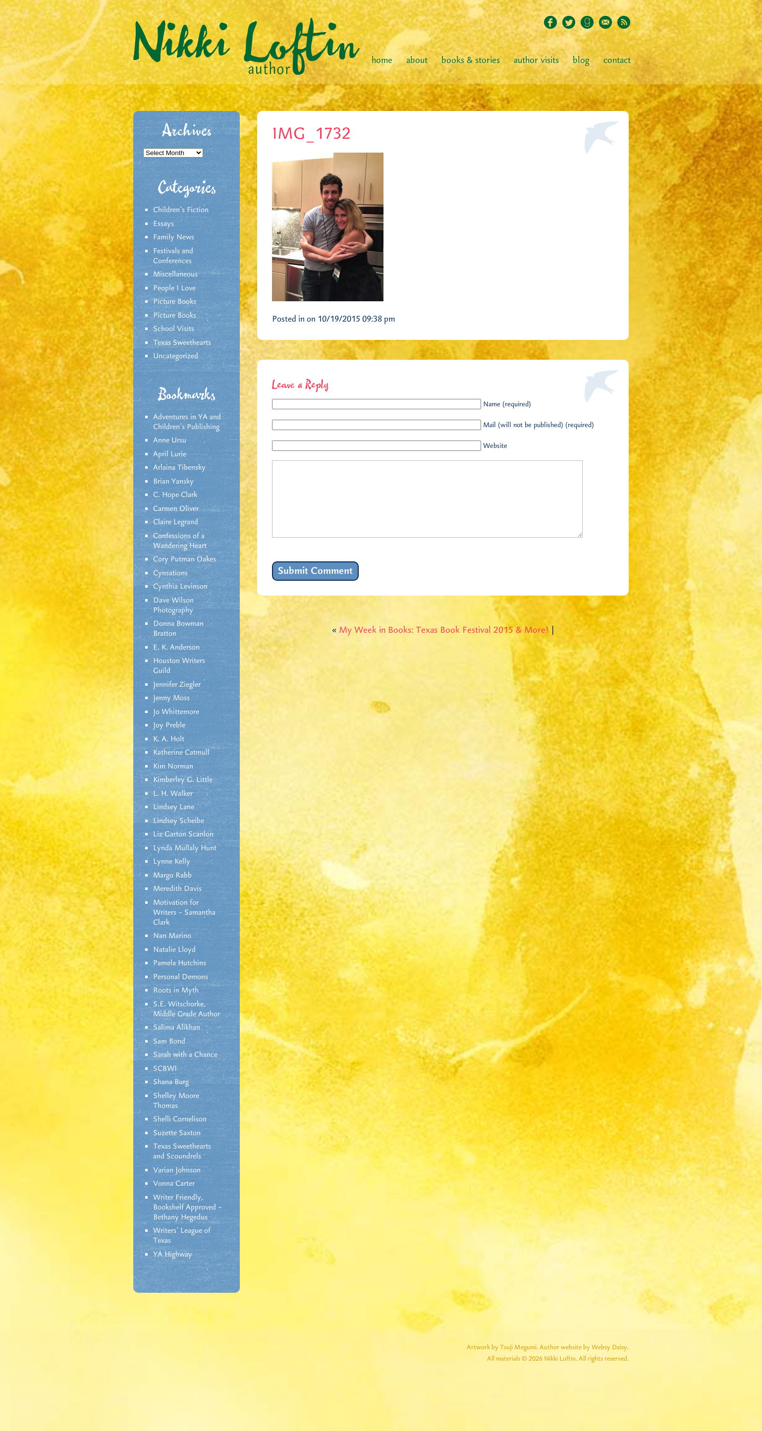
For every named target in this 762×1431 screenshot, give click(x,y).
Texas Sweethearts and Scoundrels (182, 1151)
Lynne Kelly (171, 862)
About (417, 60)
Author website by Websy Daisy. (584, 1347)
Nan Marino (172, 936)
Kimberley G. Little (183, 780)
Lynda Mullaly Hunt (185, 848)
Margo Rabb (172, 876)
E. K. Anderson (176, 648)
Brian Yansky (173, 482)
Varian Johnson (177, 1170)
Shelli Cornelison (180, 1119)
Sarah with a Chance (185, 1055)
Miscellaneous (175, 274)
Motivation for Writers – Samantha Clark (184, 913)
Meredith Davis (177, 889)
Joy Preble (169, 725)
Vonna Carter (174, 1184)
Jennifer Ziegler (177, 685)
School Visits (173, 329)
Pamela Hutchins (179, 963)
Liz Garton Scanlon (183, 834)
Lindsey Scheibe (178, 821)
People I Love (174, 288)
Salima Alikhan (176, 1028)
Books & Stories (470, 60)
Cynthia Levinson (180, 587)
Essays (163, 224)
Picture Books (174, 302)
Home (382, 60)
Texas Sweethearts (182, 343)
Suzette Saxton (177, 1133)
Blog (581, 60)
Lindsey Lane (173, 807)
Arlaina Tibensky (179, 468)
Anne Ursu (169, 440)
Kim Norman (173, 766)
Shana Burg (171, 1082)
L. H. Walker (173, 794)
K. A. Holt (168, 739)
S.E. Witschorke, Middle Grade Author (186, 1009)
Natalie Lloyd (174, 950)
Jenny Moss (171, 698)
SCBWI (165, 1069)
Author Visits (536, 60)
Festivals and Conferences (173, 256)
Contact (617, 60)
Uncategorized (175, 356)
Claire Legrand (175, 522)
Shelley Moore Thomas (176, 1101)
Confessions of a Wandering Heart (180, 541)
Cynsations (170, 573)
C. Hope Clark (175, 495)
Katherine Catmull (181, 753)
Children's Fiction (181, 210)
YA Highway (172, 1255)
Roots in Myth (176, 990)
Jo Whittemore (176, 712)
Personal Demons (180, 977)
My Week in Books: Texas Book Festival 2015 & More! (444, 645)
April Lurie (169, 454)
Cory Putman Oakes (184, 559)
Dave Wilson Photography (173, 605)
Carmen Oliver (176, 509)
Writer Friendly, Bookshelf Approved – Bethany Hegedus (187, 1207)
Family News (173, 237)
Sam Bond (169, 1041)
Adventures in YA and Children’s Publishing (187, 422)
